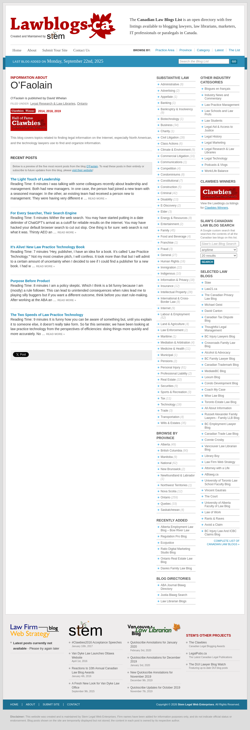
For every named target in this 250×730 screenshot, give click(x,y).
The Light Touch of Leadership (35, 179)
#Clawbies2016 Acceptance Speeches (97, 642)
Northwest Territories (174, 485)
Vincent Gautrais (215, 490)
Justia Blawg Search (174, 595)
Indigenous (168, 273)
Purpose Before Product (30, 281)
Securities (167, 386)
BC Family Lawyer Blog (220, 358)
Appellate (167, 97)
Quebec (166, 503)
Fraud (164, 249)
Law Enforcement (172, 330)
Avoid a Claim (214, 524)
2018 (49, 111)
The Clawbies (198, 642)
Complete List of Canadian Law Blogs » (223, 542)
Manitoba (167, 457)
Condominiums (170, 174)
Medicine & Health (172, 348)
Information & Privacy (174, 280)
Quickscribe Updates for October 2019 (155, 687)
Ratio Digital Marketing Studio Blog (175, 550)
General (166, 255)
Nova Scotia (169, 491)
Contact (73, 704)
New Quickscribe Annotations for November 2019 (151, 674)
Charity (165, 131)
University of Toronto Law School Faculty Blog (221, 482)
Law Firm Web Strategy (220, 462)
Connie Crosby (214, 440)
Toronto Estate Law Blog (220, 402)
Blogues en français (217, 88)
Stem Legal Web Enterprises (196, 704)
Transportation (170, 417)
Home (16, 50)
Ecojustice (167, 542)
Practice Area (165, 50)
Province (185, 50)
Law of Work (213, 512)
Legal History (213, 136)
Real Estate (168, 379)
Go (234, 61)
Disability (166, 199)
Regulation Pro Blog (174, 536)
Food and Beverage (173, 236)
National (166, 463)
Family (165, 230)
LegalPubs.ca (198, 653)
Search (207, 261)
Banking (166, 103)
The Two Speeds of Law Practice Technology (46, 315)
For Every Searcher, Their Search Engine (43, 213)
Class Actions (169, 143)
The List (234, 50)
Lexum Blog (212, 377)
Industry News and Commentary (217, 96)
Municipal (167, 355)
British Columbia (171, 450)
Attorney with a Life (217, 468)
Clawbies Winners (216, 207)
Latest (219, 50)
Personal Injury (170, 367)
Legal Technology (216, 158)
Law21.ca (211, 289)
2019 (57, 111)
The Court (211, 496)
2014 (41, 111)
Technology (168, 404)
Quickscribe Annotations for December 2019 (155, 659)
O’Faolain (31, 85)
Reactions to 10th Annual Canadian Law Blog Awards (95, 670)
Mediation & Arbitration (175, 342)
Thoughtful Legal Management (215, 328)
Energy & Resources (174, 218)
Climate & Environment (176, 149)
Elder (164, 211)
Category (203, 50)
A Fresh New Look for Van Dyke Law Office (95, 685)
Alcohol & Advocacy (217, 352)
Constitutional (169, 180)
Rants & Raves (214, 518)
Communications (171, 162)
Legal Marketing (215, 142)
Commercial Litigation (175, 156)
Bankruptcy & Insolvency (177, 109)
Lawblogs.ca (63, 26)
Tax (163, 398)
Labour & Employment (175, 314)
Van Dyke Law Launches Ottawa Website (93, 655)
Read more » (97, 198)
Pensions (167, 361)
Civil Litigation (170, 137)
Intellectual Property (174, 292)
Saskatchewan (170, 510)
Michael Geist (213, 304)
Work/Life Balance (216, 171)
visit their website (82, 170)
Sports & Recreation (174, 392)
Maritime (166, 336)
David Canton (213, 311)
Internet (166, 308)
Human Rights (170, 261)
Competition (168, 168)
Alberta (165, 444)
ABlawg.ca (212, 474)
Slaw (208, 282)
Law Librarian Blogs (173, 601)
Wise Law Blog (214, 395)
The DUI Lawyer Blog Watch (207, 664)
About (32, 50)
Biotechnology (170, 119)
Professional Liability (174, 373)
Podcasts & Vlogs (216, 165)
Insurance (167, 286)
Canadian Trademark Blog (222, 364)
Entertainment (170, 224)
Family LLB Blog (228, 418)
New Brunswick (171, 469)
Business (167, 125)
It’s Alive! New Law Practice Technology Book (47, 247)
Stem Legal (56, 35)
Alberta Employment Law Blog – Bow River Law (177, 528)
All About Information (218, 408)
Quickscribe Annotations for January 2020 (153, 644)
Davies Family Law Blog (176, 568)
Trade (164, 410)
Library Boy (212, 456)
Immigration (168, 267)
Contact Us (81, 50)
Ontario (82, 103)
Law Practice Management (222, 105)
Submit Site (51, 704)
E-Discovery (169, 205)
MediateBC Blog (215, 371)
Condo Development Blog (221, 383)
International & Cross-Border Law (175, 300)
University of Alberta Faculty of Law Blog (218, 504)
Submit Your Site (54, 50)
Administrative (170, 84)
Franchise (167, 242)
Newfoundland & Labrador (178, 475)
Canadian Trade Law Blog (221, 433)
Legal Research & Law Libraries (52, 103)
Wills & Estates (170, 423)
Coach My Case (215, 389)
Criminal (166, 193)
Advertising (168, 90)
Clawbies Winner (23, 111)
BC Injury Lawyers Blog (220, 336)
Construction (169, 187)
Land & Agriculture (173, 324)
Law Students (213, 120)
